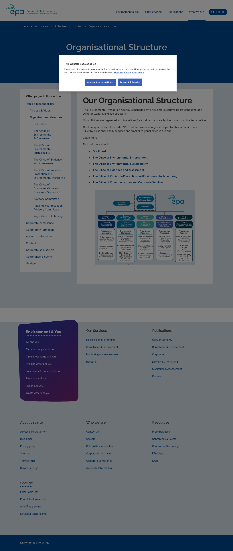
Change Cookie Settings (100, 82)
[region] (118, 73)
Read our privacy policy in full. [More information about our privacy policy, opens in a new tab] (129, 72)
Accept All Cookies (130, 82)
